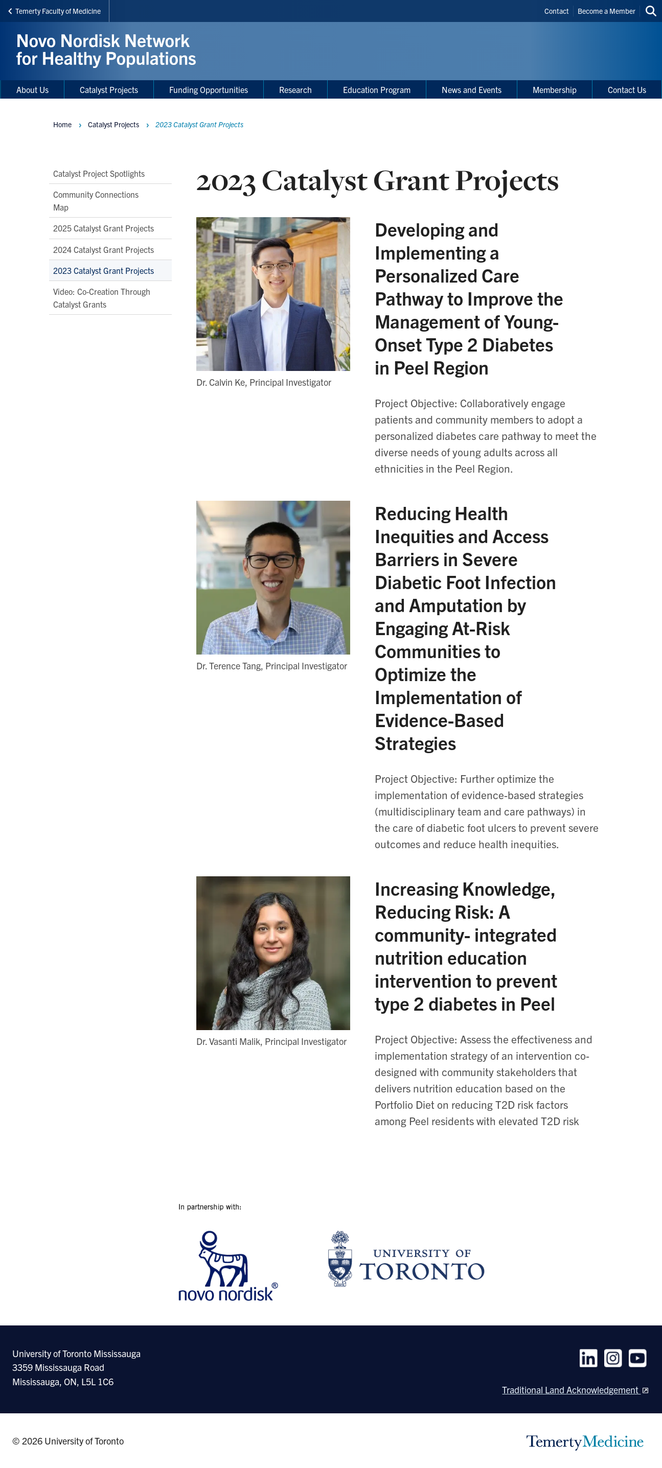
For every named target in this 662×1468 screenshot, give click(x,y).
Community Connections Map (96, 200)
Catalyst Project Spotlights (99, 173)
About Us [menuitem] (32, 89)
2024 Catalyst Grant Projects (103, 249)
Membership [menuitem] (555, 89)
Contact (556, 10)
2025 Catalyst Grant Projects (103, 228)
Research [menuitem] (295, 89)
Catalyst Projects (113, 124)
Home (62, 124)
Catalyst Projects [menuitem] (109, 89)
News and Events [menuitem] (471, 89)
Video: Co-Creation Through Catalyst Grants (101, 297)
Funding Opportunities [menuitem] (208, 89)
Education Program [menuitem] (376, 89)
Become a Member (606, 10)
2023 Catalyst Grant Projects (103, 270)
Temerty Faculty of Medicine (54, 10)
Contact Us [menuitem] (627, 89)
